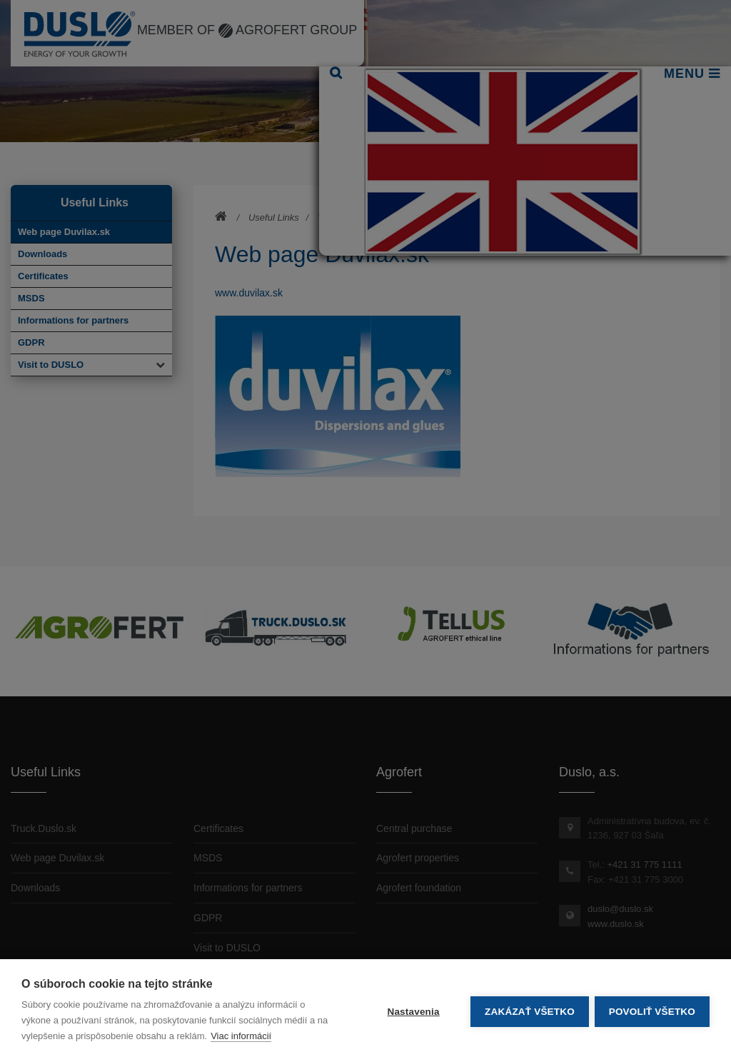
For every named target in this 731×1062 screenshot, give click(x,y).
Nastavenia (411, 1011)
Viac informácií (241, 1036)
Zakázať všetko (528, 1011)
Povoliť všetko (652, 1011)
